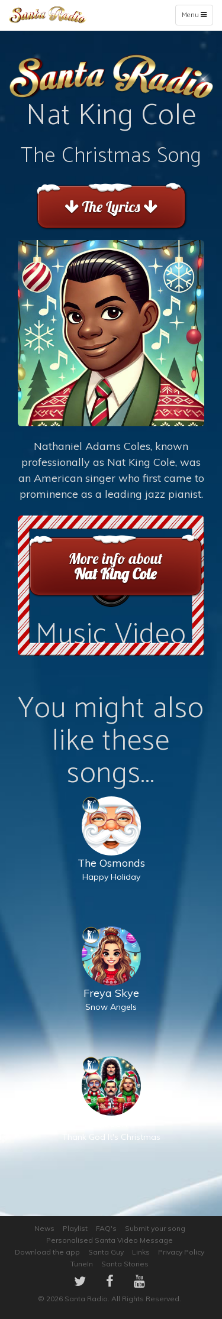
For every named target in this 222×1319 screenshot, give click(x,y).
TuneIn (81, 1263)
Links (141, 1251)
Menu (197, 17)
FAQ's (106, 1228)
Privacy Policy (181, 1251)
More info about (115, 566)
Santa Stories (125, 1263)
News (44, 1228)
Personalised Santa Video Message (109, 1240)
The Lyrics (111, 206)
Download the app (47, 1251)
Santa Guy (106, 1251)
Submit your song (155, 1228)
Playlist (75, 1228)
